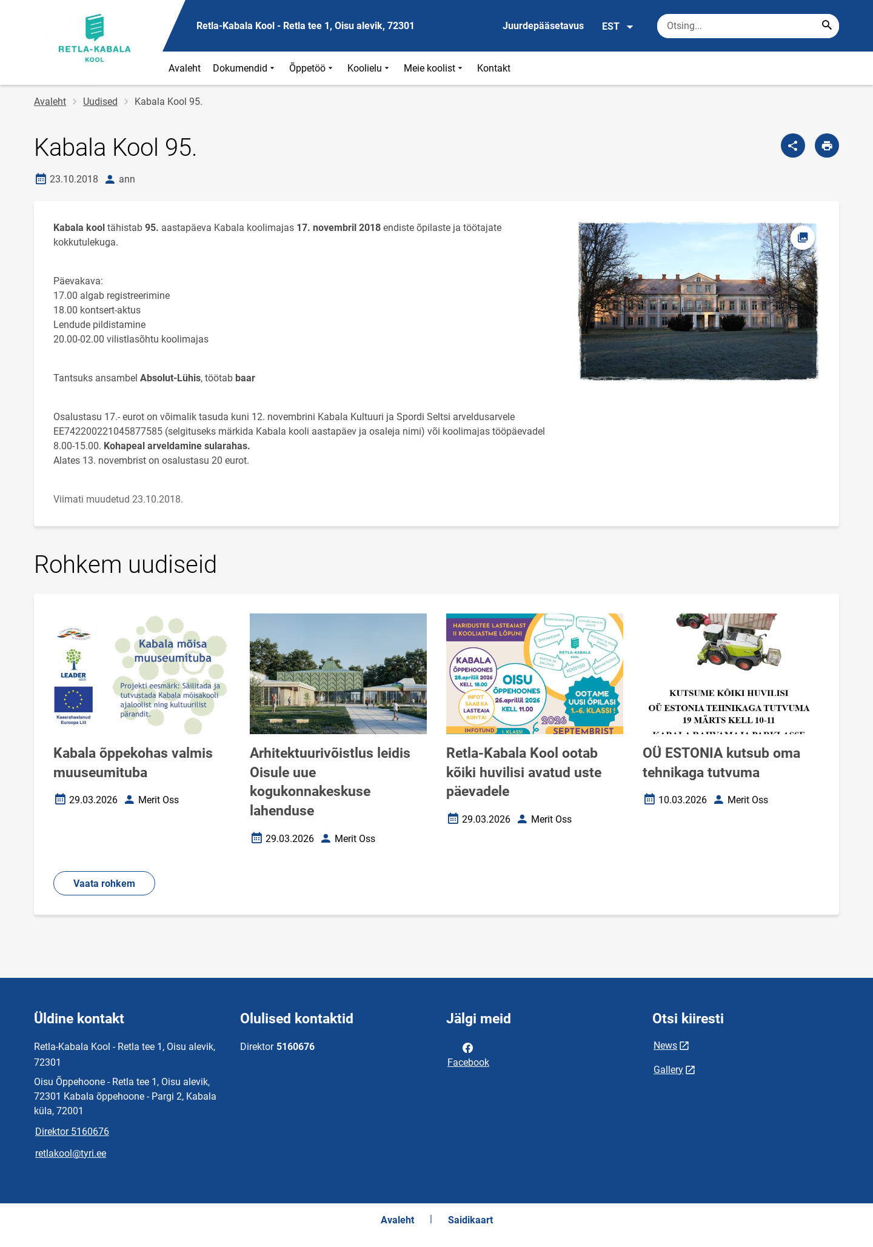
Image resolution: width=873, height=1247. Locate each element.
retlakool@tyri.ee (70, 1153)
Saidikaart (470, 1220)
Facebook (468, 1054)
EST (618, 26)
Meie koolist (434, 68)
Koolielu (369, 68)
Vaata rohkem (104, 883)
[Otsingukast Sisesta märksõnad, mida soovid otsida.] (748, 26)
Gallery (668, 1069)
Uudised (100, 101)
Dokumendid (245, 68)
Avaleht (185, 68)
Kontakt (493, 68)
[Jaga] (793, 145)
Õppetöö (312, 68)
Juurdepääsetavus (543, 26)
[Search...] (827, 26)
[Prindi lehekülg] (827, 145)
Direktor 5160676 (72, 1131)
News (665, 1045)
